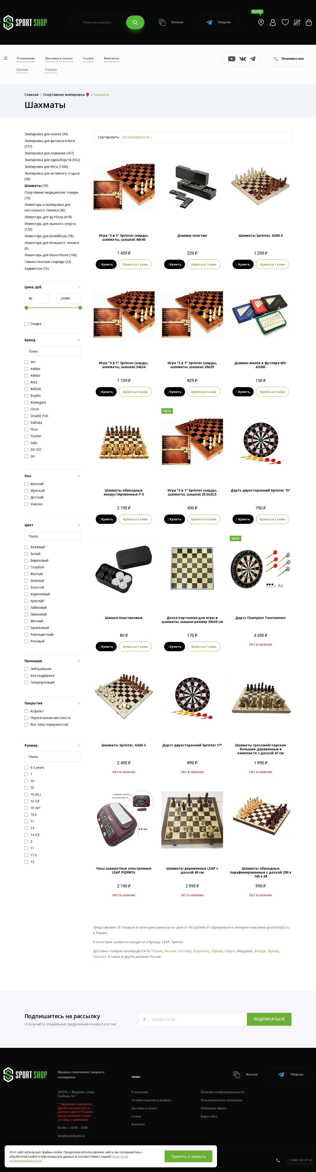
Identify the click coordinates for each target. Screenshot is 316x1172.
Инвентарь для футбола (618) (48, 217)
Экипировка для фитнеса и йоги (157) (50, 144)
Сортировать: (109, 137)
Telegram (218, 22)
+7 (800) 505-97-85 (300, 1160)
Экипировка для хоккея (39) (46, 134)
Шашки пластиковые (124, 617)
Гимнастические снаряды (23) (48, 261)
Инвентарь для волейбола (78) (49, 236)
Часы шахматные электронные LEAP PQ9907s (123, 870)
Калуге (230, 951)
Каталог (171, 22)
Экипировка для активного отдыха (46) (52, 176)
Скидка (33, 323)
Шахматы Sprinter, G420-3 (124, 745)
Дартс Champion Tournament (260, 617)
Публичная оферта (213, 1108)
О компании (26, 58)
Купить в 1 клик (135, 264)
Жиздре (260, 951)
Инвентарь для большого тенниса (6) (52, 245)
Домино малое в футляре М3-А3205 (260, 365)
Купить (106, 264)
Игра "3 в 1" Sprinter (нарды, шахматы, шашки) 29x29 (192, 365)
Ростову (185, 951)
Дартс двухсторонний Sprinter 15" (260, 490)
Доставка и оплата (59, 58)
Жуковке (99, 956)
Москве (170, 951)
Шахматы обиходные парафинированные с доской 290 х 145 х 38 (260, 872)
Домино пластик (192, 235)
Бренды (22, 69)
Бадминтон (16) (37, 268)
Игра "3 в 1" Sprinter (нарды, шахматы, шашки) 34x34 (123, 365)
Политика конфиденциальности (223, 1092)
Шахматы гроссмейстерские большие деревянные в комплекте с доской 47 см (260, 749)
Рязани (157, 951)
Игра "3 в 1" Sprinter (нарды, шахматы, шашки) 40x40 (123, 237)
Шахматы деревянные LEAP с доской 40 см (192, 870)
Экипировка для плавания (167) (49, 153)
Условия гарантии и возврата (151, 1100)
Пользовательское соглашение (222, 1100)
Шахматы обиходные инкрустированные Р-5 (124, 492)
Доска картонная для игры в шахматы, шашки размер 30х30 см (192, 619)
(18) (36, 185)
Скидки (51, 69)
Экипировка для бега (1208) (46, 166)
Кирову (217, 951)
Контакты (111, 58)
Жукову (273, 951)
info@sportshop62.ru (71, 1136)
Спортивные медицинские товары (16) (51, 195)
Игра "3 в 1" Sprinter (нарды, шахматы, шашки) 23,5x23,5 (192, 492)
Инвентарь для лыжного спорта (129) (50, 226)
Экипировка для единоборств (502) (52, 160)
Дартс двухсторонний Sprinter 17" (192, 745)
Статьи (88, 58)
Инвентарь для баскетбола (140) (51, 255)
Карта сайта (209, 1116)
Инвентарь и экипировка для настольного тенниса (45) (47, 207)
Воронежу (201, 951)
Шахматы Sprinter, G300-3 (261, 235)
